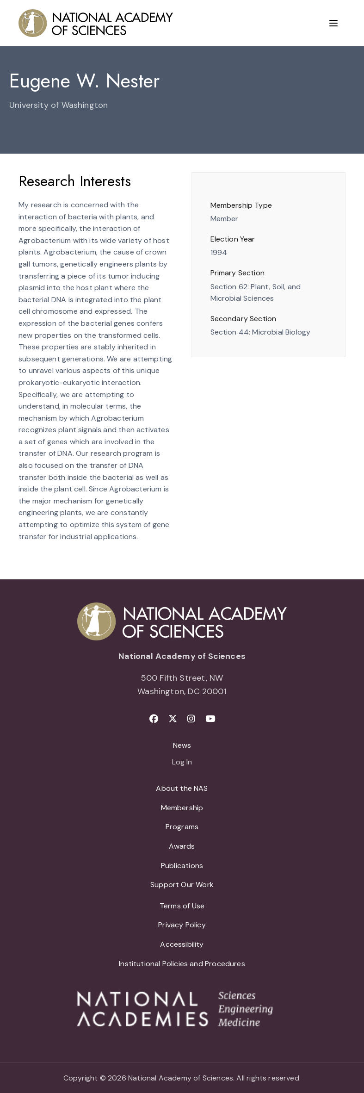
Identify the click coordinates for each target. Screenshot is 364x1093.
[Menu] (333, 23)
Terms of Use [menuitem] (182, 906)
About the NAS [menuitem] (182, 788)
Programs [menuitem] (182, 827)
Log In (182, 762)
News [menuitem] (182, 745)
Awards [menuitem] (182, 846)
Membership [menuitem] (182, 808)
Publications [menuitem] (182, 865)
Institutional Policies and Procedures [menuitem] (182, 964)
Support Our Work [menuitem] (182, 884)
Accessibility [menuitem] (182, 944)
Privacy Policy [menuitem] (182, 925)
